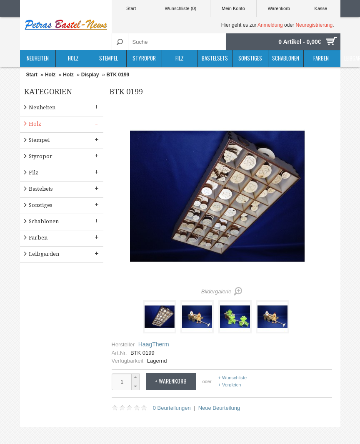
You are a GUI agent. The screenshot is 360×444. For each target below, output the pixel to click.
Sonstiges (250, 58)
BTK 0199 (118, 75)
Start (131, 8)
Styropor (144, 58)
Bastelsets (215, 58)
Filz (179, 58)
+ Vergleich (229, 384)
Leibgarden (64, 253)
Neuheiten (38, 58)
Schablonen (285, 58)
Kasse (321, 8)
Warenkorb (279, 8)
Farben (321, 58)
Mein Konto (233, 8)
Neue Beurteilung (219, 408)
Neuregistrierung (313, 25)
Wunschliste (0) (181, 8)
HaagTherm (153, 344)
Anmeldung (270, 25)
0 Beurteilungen (172, 408)
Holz (73, 58)
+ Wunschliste (232, 378)
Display (90, 75)
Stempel (108, 58)
